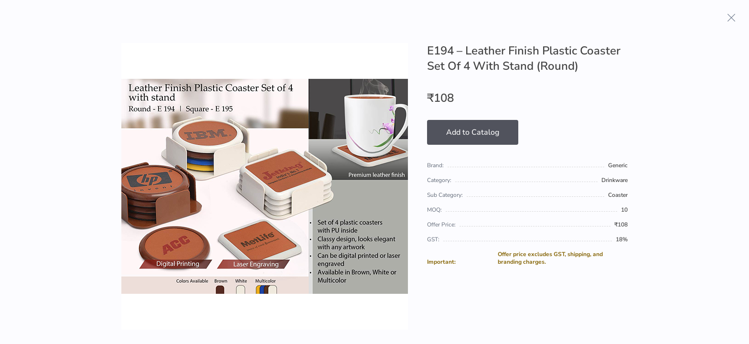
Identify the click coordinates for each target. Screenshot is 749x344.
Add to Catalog (472, 132)
